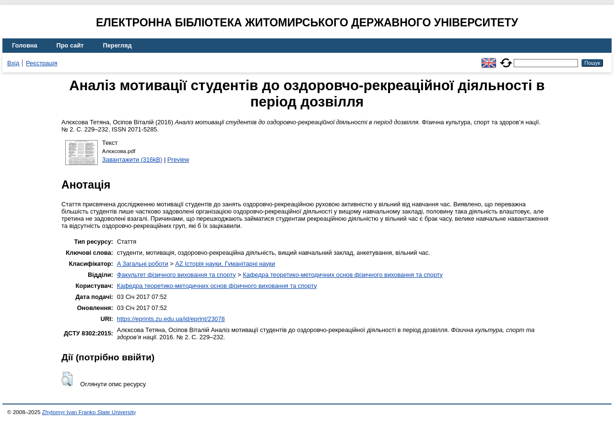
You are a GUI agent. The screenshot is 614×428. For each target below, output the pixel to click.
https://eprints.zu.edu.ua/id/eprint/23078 (171, 318)
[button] (66, 379)
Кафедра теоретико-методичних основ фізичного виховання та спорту (343, 274)
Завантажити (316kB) (132, 159)
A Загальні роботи (142, 263)
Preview (178, 159)
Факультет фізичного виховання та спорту (176, 274)
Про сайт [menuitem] (70, 45)
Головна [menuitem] (24, 45)
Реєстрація (41, 63)
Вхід (13, 63)
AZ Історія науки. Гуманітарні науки (225, 263)
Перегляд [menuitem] (117, 45)
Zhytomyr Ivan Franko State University (89, 412)
